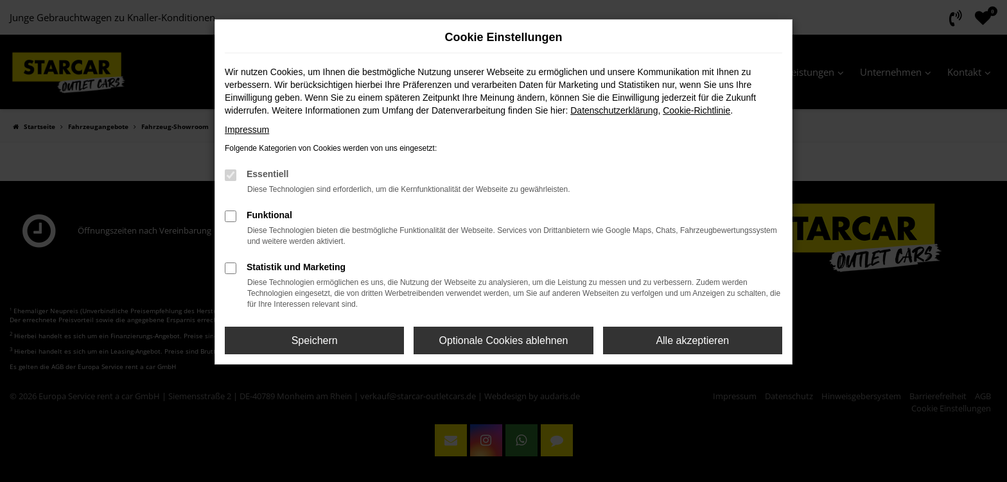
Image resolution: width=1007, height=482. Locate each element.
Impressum (247, 130)
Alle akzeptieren (692, 340)
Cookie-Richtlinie (696, 110)
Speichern (315, 340)
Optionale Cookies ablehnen (503, 340)
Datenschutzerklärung (614, 110)
